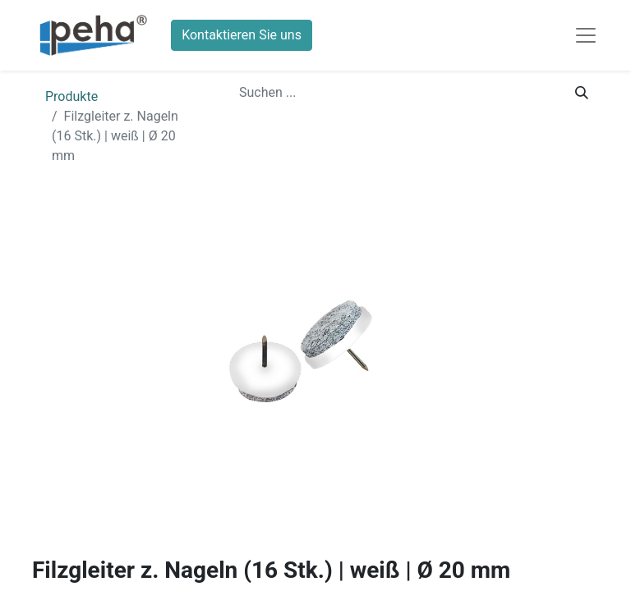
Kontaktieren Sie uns (242, 35)
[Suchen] (581, 92)
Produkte (71, 96)
